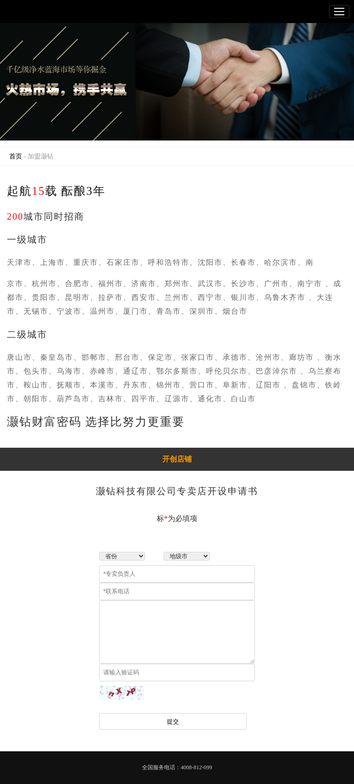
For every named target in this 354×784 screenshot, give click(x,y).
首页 (15, 156)
